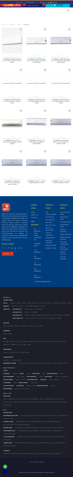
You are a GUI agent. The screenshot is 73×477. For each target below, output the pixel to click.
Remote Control (23, 382)
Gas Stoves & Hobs (32, 379)
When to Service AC (34, 430)
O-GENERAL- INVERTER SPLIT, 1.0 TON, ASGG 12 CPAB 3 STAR (61, 142)
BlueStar (12, 303)
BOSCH (23, 376)
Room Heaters (65, 234)
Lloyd (42, 303)
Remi (64, 341)
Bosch (5, 333)
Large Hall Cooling (8, 418)
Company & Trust (7, 442)
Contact (34, 217)
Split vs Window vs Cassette (23, 421)
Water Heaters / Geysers (9, 363)
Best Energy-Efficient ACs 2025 (39, 421)
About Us (34, 215)
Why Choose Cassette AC (9, 424)
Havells (37, 341)
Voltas (69, 303)
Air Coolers (27, 399)
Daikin (24, 303)
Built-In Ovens (36, 402)
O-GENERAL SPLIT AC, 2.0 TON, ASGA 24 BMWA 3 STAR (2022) (36, 142)
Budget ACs (62, 427)
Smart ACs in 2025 (21, 436)
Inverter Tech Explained (33, 436)
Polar (59, 341)
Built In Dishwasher (8, 376)
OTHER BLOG (6, 450)
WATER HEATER (6, 453)
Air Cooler (50, 217)
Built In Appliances (52, 373)
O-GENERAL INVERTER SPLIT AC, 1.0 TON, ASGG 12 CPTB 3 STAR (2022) (36, 60)
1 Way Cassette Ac (17, 309)
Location (20, 2)
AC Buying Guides (7, 427)
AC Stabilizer (20, 385)
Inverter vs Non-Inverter (23, 424)
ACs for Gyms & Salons (38, 415)
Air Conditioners (11, 24)
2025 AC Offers (42, 427)
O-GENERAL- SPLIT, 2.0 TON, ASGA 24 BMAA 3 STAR (60, 181)
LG (60, 376)
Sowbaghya (6, 344)
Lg (38, 303)
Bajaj (4, 326)
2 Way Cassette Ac (17, 312)
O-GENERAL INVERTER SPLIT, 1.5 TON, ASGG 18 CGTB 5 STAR (36, 101)
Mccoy (49, 341)
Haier (29, 303)
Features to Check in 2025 (31, 427)
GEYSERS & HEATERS (8, 357)
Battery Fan (50, 225)
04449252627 (30, 2)
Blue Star (12, 352)
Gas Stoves (43, 379)
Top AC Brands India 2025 (54, 421)
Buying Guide (6, 396)
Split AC (19, 24)
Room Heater (6, 360)
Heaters (42, 399)
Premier (28, 385)
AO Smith (5, 352)
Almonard (6, 341)
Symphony (24, 326)
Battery (49, 222)
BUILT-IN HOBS (34, 453)
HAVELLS (27, 352)
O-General (14, 57)
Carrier (18, 303)
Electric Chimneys (8, 379)
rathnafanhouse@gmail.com (42, 281)
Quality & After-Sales (59, 442)
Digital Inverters (31, 376)
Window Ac (6, 306)
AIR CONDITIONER (7, 412)
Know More (8, 254)
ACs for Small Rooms (26, 415)
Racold (55, 363)
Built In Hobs (36, 373)
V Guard (24, 344)
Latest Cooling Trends (58, 436)
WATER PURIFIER (56, 453)
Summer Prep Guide (56, 430)
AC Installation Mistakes (9, 433)
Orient (30, 326)
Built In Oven (48, 376)
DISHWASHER (15, 453)
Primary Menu (68, 10)
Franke (15, 382)
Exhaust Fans (51, 248)
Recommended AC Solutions (10, 415)
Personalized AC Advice (46, 442)
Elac (38, 363)
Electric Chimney (58, 399)
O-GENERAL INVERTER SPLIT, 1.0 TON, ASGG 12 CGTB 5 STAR (12, 101)
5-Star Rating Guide (46, 436)
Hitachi (34, 303)
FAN (50, 453)
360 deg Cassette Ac (18, 318)
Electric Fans (51, 245)
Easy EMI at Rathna (52, 427)
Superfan (13, 344)
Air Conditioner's (8, 300)
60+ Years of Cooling (33, 442)
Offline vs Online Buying (9, 445)
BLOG (5, 410)
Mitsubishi (48, 303)
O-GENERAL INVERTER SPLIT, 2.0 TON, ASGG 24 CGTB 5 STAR (60, 101)
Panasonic (62, 303)
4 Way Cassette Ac (17, 315)
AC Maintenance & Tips (9, 430)
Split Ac (5, 303)
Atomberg (13, 341)
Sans (32, 382)
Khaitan (43, 341)
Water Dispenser (7, 388)
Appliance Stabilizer (42, 385)
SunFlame (23, 379)
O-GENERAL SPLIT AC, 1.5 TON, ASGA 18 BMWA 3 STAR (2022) (12, 142)
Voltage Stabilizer (8, 385)
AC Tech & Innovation (9, 436)
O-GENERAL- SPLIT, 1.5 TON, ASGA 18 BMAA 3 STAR (36, 181)
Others (5, 370)
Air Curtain (50, 219)
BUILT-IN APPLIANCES (24, 453)
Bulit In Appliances (27, 402)
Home (3, 24)
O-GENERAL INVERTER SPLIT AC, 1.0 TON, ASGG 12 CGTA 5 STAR (12, 60)
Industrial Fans (7, 405)
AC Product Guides (8, 421)
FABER (22, 352)
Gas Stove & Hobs (7, 402)
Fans (4, 338)
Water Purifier (7, 349)
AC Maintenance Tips (23, 430)
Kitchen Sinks (65, 222)
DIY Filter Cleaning (45, 430)
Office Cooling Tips (51, 415)
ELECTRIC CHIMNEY (43, 453)
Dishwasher (50, 237)
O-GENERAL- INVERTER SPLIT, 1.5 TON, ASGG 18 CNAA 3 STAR (12, 182)
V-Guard (41, 326)
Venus (29, 344)
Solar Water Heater (16, 360)
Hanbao (31, 341)
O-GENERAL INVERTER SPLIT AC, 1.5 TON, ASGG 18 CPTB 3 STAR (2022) (60, 60)
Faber (10, 333)
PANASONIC (65, 376)
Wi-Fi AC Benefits (7, 439)
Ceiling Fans (63, 402)
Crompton (17, 326)
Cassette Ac (6, 309)
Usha (35, 326)
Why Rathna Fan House (20, 442)
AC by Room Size (19, 427)
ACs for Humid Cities (63, 415)
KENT (17, 352)
